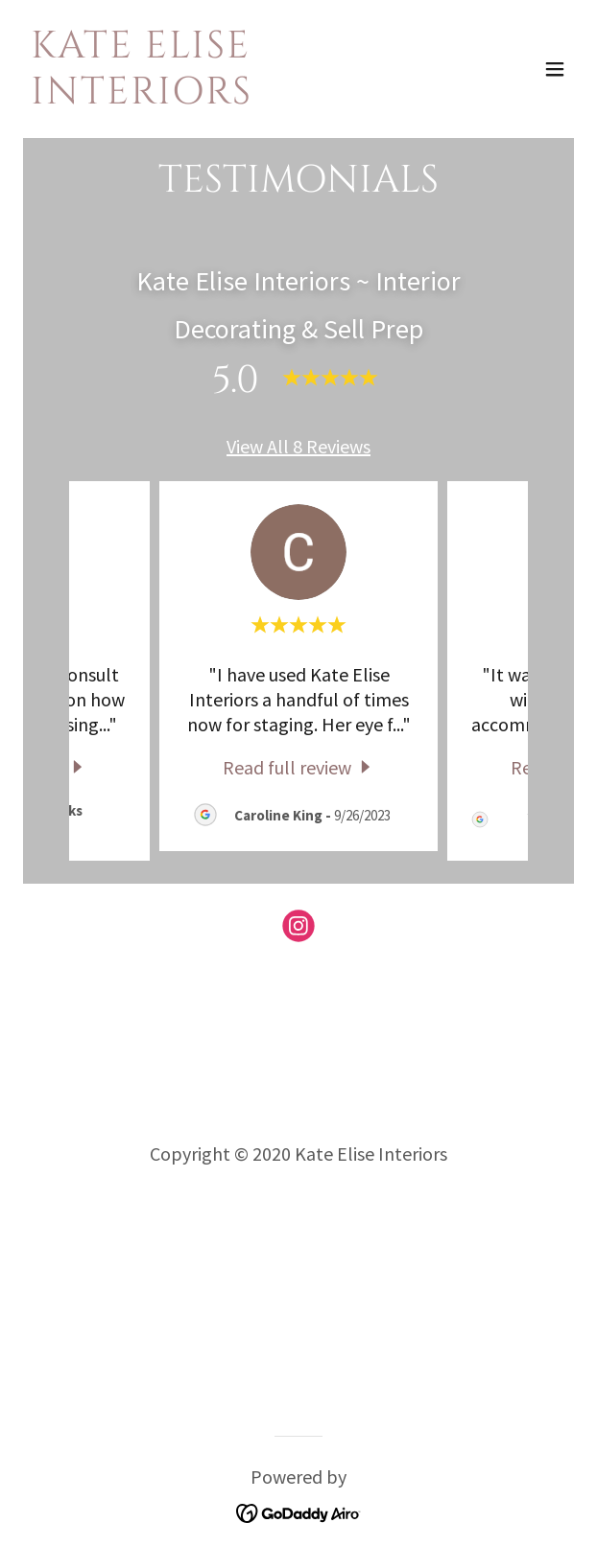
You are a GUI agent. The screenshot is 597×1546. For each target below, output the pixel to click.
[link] (216, 96)
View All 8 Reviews (298, 446)
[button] (555, 69)
